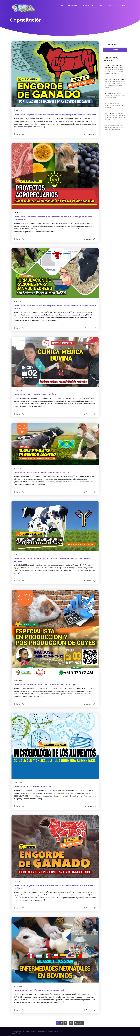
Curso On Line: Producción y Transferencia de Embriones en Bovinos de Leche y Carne (115, 116)
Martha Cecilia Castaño (113, 125)
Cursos (99, 5)
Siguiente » (79, 1023)
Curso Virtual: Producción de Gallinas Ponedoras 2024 (115, 95)
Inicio (62, 5)
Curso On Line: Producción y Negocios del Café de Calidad (115, 105)
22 (71, 1023)
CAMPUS (111, 5)
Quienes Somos (73, 5)
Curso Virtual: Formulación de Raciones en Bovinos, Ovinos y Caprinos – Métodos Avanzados (114, 70)
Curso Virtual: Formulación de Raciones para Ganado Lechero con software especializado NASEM (115, 84)
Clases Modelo (88, 5)
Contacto (121, 5)
